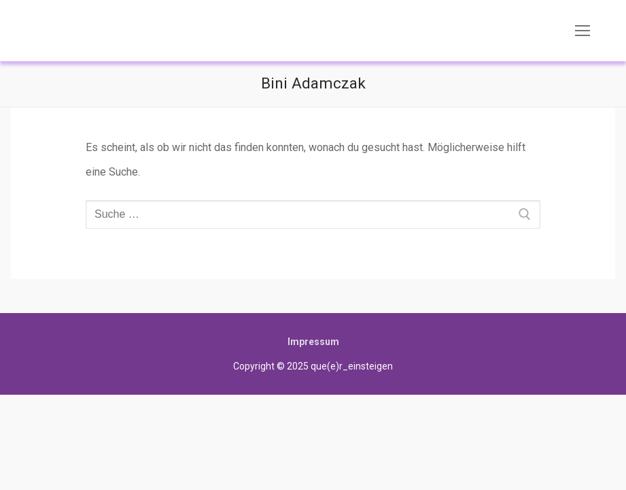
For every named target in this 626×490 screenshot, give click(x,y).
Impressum (313, 341)
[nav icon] (582, 30)
